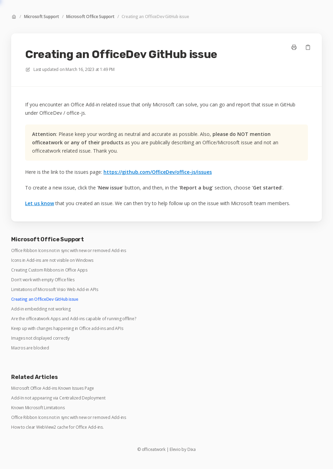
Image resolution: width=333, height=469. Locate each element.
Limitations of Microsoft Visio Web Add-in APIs (54, 289)
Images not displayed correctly (40, 338)
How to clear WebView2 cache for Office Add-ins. (57, 427)
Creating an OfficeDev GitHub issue (155, 16)
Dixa (191, 449)
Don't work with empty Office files (43, 280)
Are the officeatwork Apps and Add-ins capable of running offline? (73, 319)
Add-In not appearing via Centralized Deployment (58, 398)
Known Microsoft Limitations (38, 408)
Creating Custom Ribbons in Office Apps (49, 270)
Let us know (39, 203)
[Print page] (294, 47)
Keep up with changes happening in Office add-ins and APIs (67, 328)
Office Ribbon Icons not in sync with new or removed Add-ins (68, 250)
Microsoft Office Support (90, 16)
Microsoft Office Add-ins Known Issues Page (52, 388)
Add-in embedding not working (40, 309)
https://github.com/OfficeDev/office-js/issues (157, 172)
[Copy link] (307, 47)
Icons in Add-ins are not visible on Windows (52, 260)
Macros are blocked (30, 348)
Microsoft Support (41, 16)
